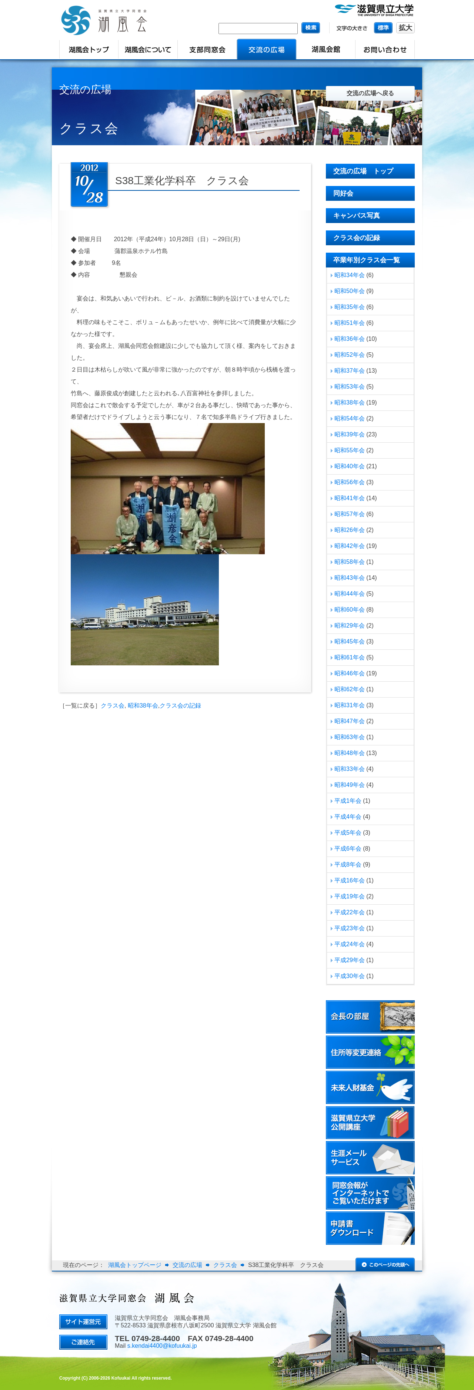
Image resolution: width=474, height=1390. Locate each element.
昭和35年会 (349, 307)
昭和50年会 (349, 291)
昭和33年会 (349, 769)
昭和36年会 (349, 339)
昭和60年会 (349, 609)
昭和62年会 (349, 689)
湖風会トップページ (134, 1265)
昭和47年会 (349, 721)
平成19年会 (349, 896)
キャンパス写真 (356, 215)
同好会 (343, 193)
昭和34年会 (349, 275)
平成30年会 (349, 976)
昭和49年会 (349, 785)
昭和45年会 (349, 641)
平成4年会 (347, 817)
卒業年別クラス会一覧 (366, 260)
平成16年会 (349, 880)
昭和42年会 (349, 546)
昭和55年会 (349, 450)
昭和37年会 (349, 371)
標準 (383, 27)
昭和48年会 (349, 753)
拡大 (405, 27)
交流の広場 (187, 1265)
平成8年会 (347, 864)
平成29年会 (349, 960)
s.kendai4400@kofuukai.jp (162, 1346)
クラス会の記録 (180, 705)
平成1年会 (347, 801)
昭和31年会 (349, 705)
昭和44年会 (349, 594)
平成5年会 (347, 832)
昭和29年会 (349, 625)
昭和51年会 (349, 323)
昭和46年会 (349, 673)
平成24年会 (349, 944)
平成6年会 (347, 848)
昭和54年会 (349, 418)
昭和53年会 (349, 386)
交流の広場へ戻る (370, 93)
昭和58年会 (349, 562)
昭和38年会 (143, 705)
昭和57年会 (349, 514)
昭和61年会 (349, 657)
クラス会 (112, 705)
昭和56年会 (349, 482)
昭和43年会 (349, 578)
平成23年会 (349, 928)
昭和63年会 (349, 737)
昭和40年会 (349, 466)
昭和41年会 (349, 498)
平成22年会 (349, 912)
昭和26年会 (349, 530)
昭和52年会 (349, 355)
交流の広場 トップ (363, 171)
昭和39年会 (349, 434)
